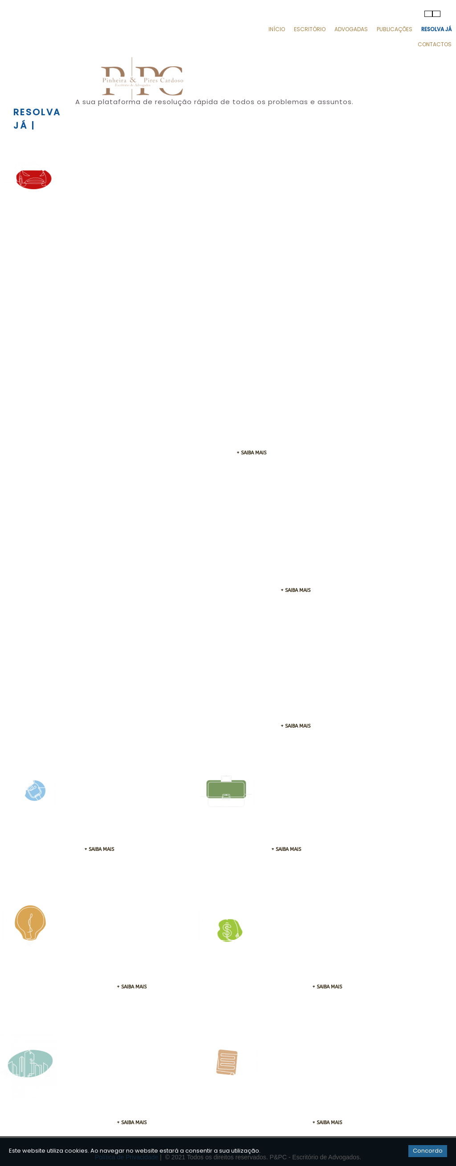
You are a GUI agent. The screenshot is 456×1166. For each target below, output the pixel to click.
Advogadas (351, 29)
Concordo (428, 1150)
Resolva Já (436, 29)
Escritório (310, 29)
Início (277, 29)
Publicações (394, 29)
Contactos (435, 44)
